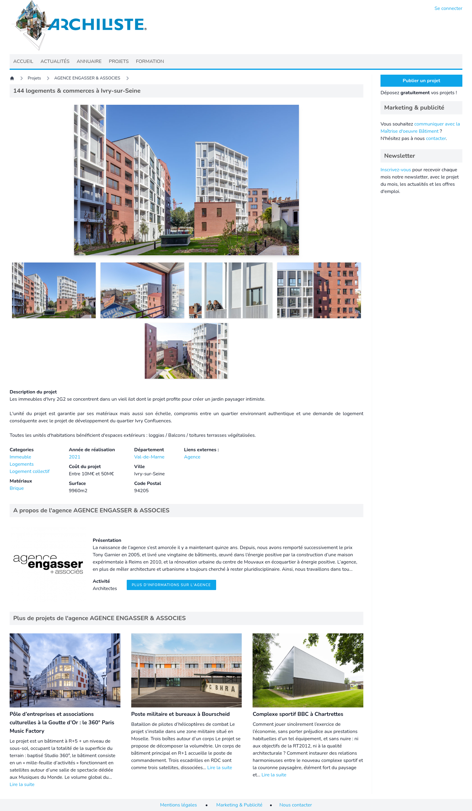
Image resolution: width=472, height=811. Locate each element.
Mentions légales (178, 805)
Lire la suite (22, 784)
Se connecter (449, 8)
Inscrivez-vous (395, 169)
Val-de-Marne (149, 457)
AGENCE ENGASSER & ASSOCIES (87, 78)
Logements (22, 464)
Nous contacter (295, 805)
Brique (17, 488)
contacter (436, 138)
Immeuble (20, 457)
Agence (192, 457)
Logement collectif (30, 471)
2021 (74, 457)
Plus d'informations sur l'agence (171, 585)
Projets (34, 78)
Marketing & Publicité (239, 805)
